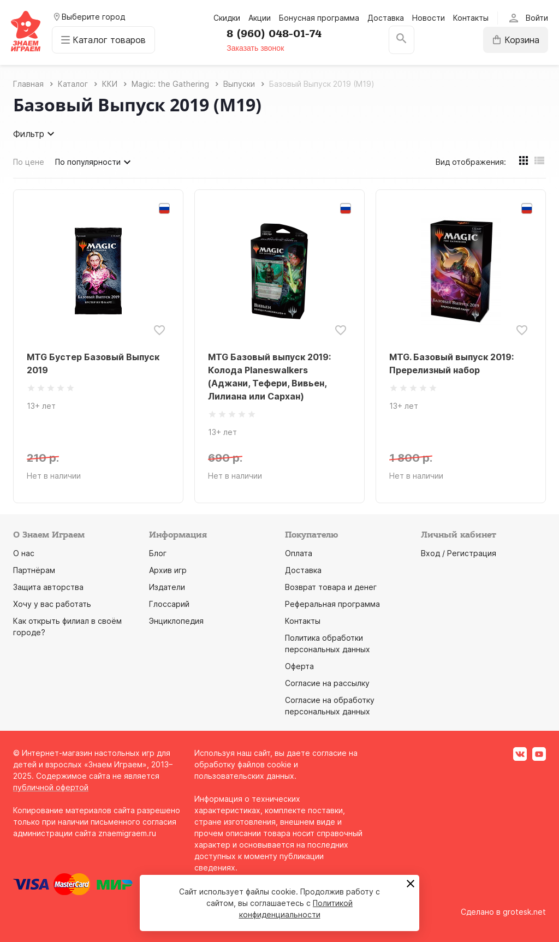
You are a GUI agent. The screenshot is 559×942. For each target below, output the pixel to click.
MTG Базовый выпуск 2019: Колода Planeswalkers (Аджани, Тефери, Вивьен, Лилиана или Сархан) (269, 376)
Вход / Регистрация (458, 553)
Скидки (226, 17)
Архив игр (168, 570)
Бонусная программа (319, 17)
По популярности (94, 162)
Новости (428, 17)
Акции (259, 17)
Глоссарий (169, 604)
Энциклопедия (176, 620)
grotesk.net (524, 911)
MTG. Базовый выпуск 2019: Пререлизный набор (451, 363)
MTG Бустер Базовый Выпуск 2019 (93, 363)
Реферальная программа (332, 604)
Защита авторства (48, 587)
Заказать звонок (255, 48)
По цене (28, 161)
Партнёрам (34, 570)
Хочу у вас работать (52, 604)
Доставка (385, 17)
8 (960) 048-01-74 (274, 34)
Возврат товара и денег (331, 587)
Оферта (299, 666)
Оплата (298, 553)
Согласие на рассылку (327, 683)
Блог (157, 553)
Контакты (471, 17)
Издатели (167, 587)
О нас (23, 553)
